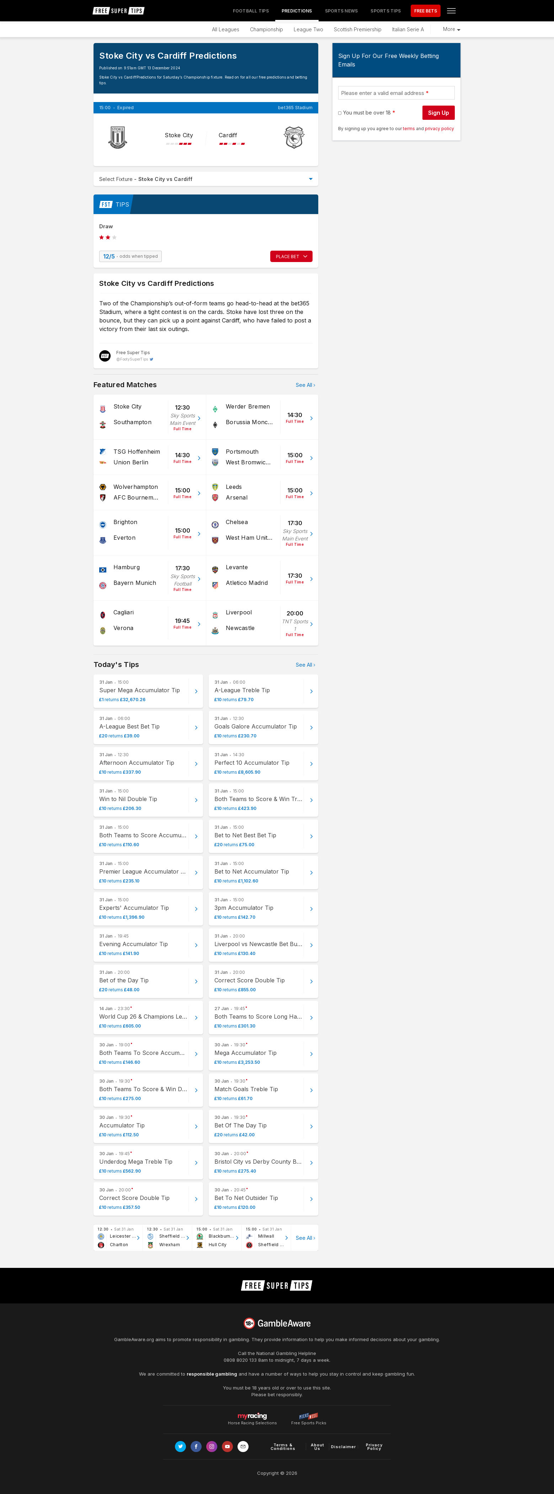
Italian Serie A (408, 29)
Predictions (297, 11)
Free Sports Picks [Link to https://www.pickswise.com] (308, 1420)
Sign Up (438, 112)
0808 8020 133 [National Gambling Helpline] (240, 1360)
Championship (266, 29)
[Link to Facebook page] (196, 1446)
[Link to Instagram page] (211, 1446)
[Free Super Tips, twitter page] (126, 356)
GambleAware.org (134, 1339)
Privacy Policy (374, 1446)
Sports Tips (386, 11)
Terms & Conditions (283, 1446)
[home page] (118, 10)
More (449, 29)
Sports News (341, 11)
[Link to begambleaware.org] (277, 1323)
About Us (317, 1446)
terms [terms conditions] (409, 128)
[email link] (243, 1446)
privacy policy (439, 128)
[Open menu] (451, 10)
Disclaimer (343, 1446)
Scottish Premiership (358, 29)
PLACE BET (287, 256)
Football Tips (251, 11)
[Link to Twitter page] (180, 1446)
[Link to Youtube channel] (227, 1446)
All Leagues (225, 29)
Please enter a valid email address (382, 93)
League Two (308, 29)
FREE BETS (425, 11)
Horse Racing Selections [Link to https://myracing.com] (252, 1416)
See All (304, 385)
